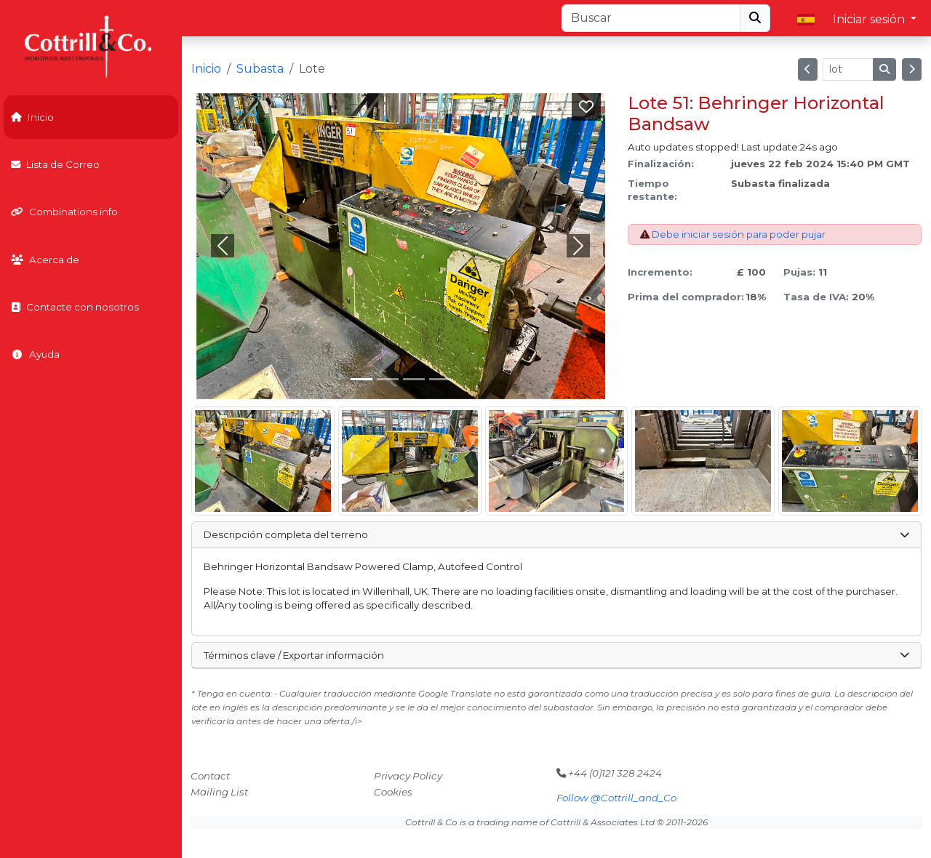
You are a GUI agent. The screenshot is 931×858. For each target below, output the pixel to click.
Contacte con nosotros (75, 307)
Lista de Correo (55, 164)
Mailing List (219, 792)
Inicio (32, 117)
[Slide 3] (440, 379)
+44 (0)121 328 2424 (609, 773)
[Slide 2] (414, 379)
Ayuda (35, 354)
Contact (210, 776)
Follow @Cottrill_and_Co (616, 797)
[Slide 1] (388, 379)
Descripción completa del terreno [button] (556, 534)
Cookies (393, 792)
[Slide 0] (361, 379)
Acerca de (45, 259)
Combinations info (64, 211)
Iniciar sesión (870, 19)
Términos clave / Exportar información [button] (556, 655)
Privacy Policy (408, 776)
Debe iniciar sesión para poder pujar (739, 234)
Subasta (260, 69)
